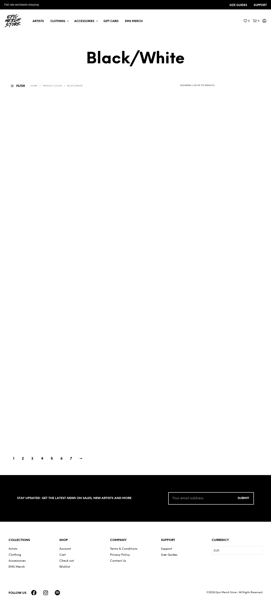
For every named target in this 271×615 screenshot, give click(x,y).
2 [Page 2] (23, 459)
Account (65, 549)
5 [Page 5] (52, 459)
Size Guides (169, 555)
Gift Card (111, 21)
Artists (38, 21)
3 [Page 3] (32, 459)
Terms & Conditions (123, 549)
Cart (62, 555)
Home (33, 86)
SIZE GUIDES (238, 5)
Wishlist (64, 567)
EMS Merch (134, 21)
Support (166, 549)
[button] (246, 21)
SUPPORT (260, 5)
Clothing (57, 21)
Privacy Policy (120, 555)
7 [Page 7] (71, 459)
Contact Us (118, 561)
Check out (66, 561)
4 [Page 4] (42, 459)
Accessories (84, 21)
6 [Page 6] (61, 459)
